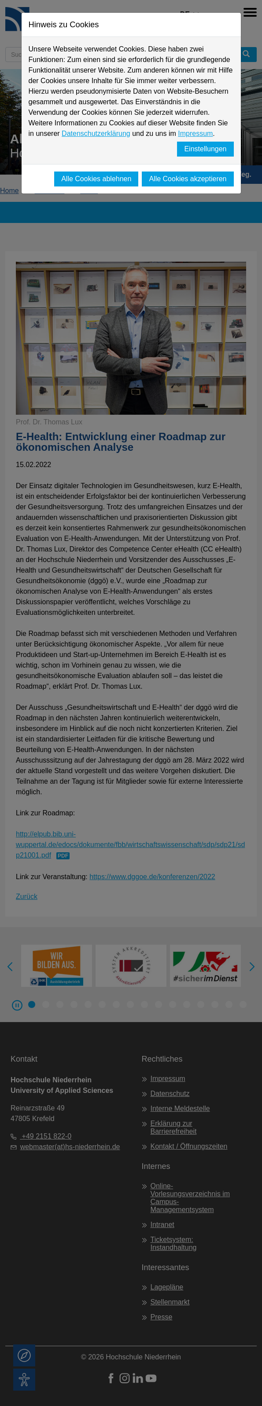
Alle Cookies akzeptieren (187, 179)
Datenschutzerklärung (96, 133)
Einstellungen (205, 149)
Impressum (195, 133)
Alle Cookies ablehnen (96, 179)
